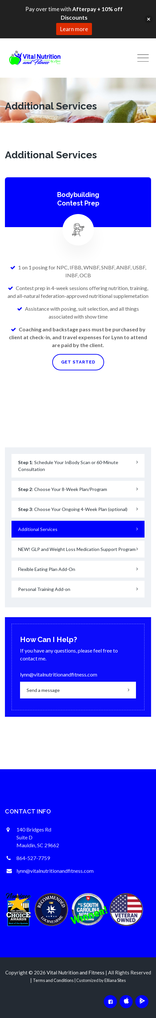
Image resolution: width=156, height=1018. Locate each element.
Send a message (43, 690)
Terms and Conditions (53, 980)
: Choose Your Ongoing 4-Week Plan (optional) (72, 509)
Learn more (74, 29)
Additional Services (37, 529)
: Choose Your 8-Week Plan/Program (62, 489)
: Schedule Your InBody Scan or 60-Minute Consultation (68, 466)
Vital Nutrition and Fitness (75, 972)
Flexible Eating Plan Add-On (46, 569)
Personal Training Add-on (44, 589)
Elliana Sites (115, 980)
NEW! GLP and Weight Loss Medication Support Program (77, 549)
